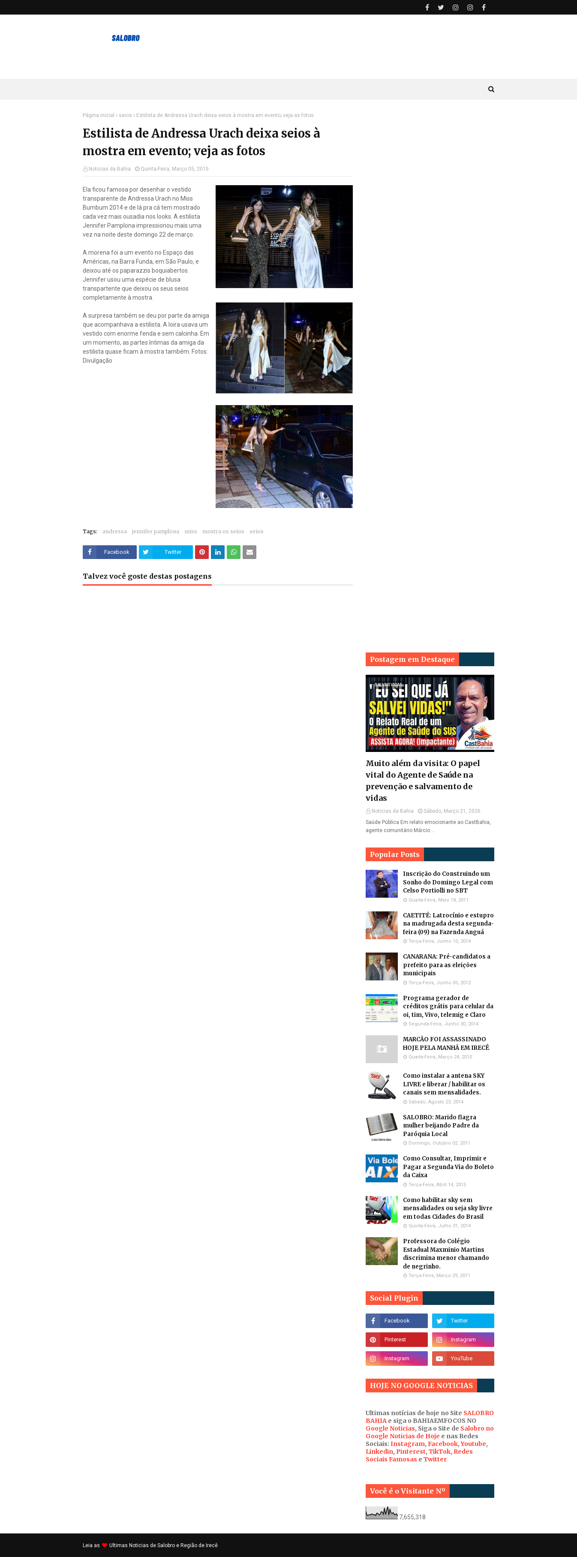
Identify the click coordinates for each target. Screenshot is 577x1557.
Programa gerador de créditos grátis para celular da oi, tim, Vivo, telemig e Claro (448, 1007)
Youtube (473, 1444)
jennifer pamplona (155, 531)
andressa (114, 531)
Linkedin (379, 1451)
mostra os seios (223, 531)
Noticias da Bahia (110, 169)
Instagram (408, 1444)
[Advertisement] (430, 241)
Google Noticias (390, 1428)
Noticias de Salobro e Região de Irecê (173, 1545)
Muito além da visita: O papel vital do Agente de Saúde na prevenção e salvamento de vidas (423, 780)
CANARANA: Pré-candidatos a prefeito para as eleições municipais (446, 965)
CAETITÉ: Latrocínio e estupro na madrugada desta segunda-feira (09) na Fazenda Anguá (448, 924)
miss (190, 531)
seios (125, 115)
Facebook (443, 1444)
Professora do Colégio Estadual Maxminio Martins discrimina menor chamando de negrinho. (446, 1254)
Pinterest (411, 1451)
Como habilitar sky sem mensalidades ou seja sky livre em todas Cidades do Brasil (448, 1208)
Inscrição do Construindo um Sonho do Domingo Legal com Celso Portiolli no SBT (448, 882)
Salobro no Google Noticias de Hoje (430, 1432)
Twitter (435, 1459)
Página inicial (98, 115)
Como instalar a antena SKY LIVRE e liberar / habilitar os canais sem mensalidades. (444, 1084)
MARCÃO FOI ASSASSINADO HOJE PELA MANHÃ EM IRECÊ (446, 1044)
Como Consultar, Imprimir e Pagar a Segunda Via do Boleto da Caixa (448, 1167)
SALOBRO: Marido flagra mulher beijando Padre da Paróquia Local (441, 1126)
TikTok (440, 1451)
